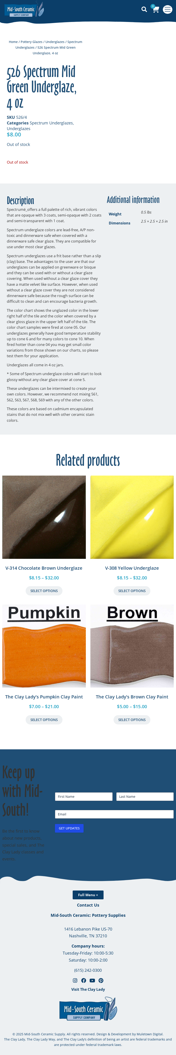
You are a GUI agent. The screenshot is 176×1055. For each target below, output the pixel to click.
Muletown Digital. (150, 1034)
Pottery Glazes (31, 42)
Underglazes (54, 42)
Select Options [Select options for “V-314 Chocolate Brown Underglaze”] (44, 590)
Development (121, 1034)
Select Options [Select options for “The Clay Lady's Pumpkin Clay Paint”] (44, 719)
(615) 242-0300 (88, 970)
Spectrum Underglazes (51, 123)
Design (102, 1034)
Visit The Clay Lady (88, 989)
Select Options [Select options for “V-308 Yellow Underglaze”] (132, 590)
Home (13, 42)
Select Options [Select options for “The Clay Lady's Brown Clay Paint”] (132, 719)
